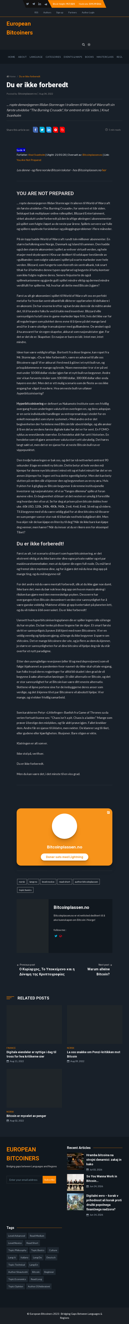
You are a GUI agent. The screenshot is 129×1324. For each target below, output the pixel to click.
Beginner (49, 1271)
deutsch (51, 1257)
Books (89, 56)
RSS (36, 12)
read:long (36, 1279)
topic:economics (17, 1279)
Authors (47, 12)
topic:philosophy (17, 1250)
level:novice (48, 881)
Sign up (59, 12)
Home (11, 56)
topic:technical (16, 1264)
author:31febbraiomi (39, 1286)
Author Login (88, 12)
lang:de (37, 1257)
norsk (22, 881)
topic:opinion (15, 1286)
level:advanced (16, 1235)
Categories (53, 56)
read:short (64, 881)
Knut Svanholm (36, 154)
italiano (24, 1257)
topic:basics (25, 890)
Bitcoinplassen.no (27, 93)
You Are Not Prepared (29, 159)
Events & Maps (73, 56)
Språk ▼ (21, 150)
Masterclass (105, 56)
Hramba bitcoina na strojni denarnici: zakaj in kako (103, 1159)
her (104, 170)
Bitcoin (36, 1271)
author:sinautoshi (18, 1271)
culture (53, 1250)
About (22, 56)
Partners (72, 12)
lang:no (33, 881)
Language (36, 56)
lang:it (12, 1257)
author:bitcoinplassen (86, 881)
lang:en (34, 1264)
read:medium (37, 1235)
